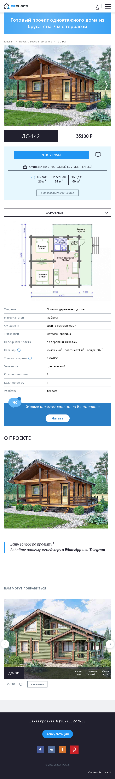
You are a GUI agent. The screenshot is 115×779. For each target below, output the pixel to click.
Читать (57, 418)
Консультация (57, 734)
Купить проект (51, 154)
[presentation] (5, 644)
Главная (9, 41)
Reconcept (105, 772)
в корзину (37, 684)
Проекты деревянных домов (35, 41)
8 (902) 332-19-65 (71, 721)
